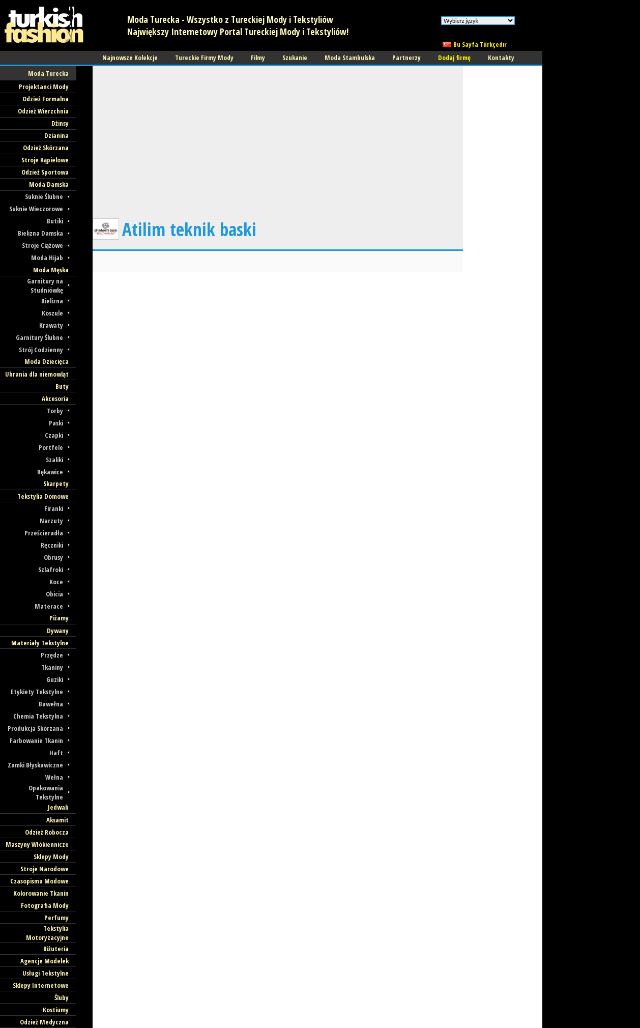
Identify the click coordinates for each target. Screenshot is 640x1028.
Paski (56, 422)
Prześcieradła (43, 532)
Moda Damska (49, 184)
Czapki (54, 435)
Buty (62, 386)
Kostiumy (56, 1009)
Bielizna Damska (40, 233)
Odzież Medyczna (44, 1021)
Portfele (51, 447)
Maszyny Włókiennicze (37, 844)
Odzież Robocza (47, 832)
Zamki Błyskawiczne (35, 764)
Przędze (52, 655)
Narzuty (51, 520)
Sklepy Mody (51, 856)
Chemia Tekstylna (38, 716)
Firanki (53, 508)
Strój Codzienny (41, 349)
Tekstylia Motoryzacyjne (47, 933)
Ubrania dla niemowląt (37, 374)
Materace (49, 606)
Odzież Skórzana (46, 147)
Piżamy (59, 617)
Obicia (54, 593)
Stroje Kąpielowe (45, 159)
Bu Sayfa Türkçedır (480, 44)
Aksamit (57, 819)
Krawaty (51, 325)
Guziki (54, 679)
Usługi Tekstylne (45, 973)
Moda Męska (51, 269)
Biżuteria (56, 948)
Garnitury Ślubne (39, 337)
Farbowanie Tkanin (36, 740)
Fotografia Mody (45, 905)
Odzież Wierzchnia (43, 111)
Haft (56, 752)
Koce (56, 581)
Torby (55, 410)
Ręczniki (52, 545)
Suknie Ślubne (44, 196)
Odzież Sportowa (45, 172)
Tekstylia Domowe (43, 496)
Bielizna (52, 300)
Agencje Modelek (44, 960)
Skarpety (56, 483)
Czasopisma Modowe (39, 881)
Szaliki (54, 459)
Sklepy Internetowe (41, 985)
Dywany (58, 630)
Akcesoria (55, 398)
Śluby (61, 997)
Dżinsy (60, 123)
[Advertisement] (278, 137)
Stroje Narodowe (44, 868)
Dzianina (56, 135)
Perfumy (56, 917)
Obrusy (53, 557)
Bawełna (51, 703)
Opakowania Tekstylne (45, 792)
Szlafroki (50, 569)
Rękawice (50, 471)
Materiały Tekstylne (40, 642)
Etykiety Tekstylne (37, 691)
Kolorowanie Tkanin (41, 893)
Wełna (54, 777)
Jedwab (58, 807)
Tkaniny (52, 667)
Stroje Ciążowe (42, 245)
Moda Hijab (47, 257)
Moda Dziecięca (46, 361)
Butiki (55, 220)
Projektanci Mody (44, 86)
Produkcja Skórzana (35, 728)
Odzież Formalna (45, 98)
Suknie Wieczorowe (36, 208)
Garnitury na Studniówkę (45, 285)
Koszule (52, 313)
